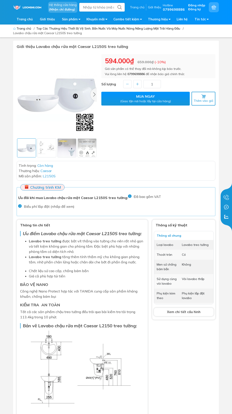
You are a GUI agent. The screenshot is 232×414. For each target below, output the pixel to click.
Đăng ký (194, 9)
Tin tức (203, 20)
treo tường (124, 325)
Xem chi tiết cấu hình (183, 312)
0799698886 (136, 74)
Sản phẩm (72, 20)
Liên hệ (182, 19)
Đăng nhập (196, 5)
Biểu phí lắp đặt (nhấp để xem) (49, 206)
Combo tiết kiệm (128, 20)
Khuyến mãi (98, 20)
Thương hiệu (160, 20)
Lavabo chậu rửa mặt (63, 233)
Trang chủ (137, 7)
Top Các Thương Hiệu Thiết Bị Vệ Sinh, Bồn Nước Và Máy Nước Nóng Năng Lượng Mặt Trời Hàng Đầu (108, 28)
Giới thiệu (154, 7)
